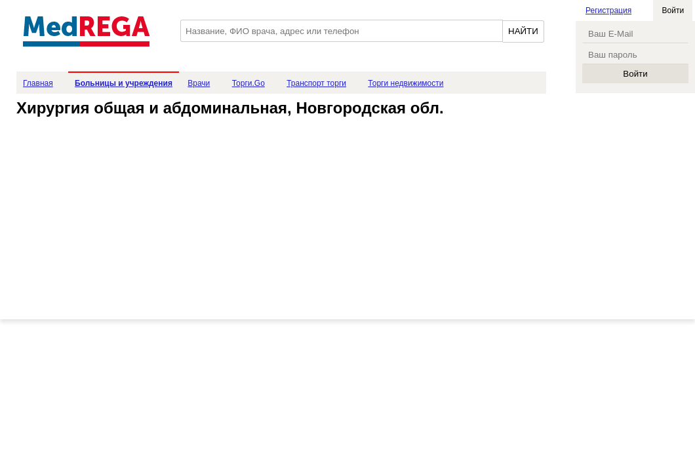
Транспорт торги (316, 83)
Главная (38, 83)
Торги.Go (248, 83)
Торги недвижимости (405, 83)
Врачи (199, 83)
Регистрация (608, 10)
